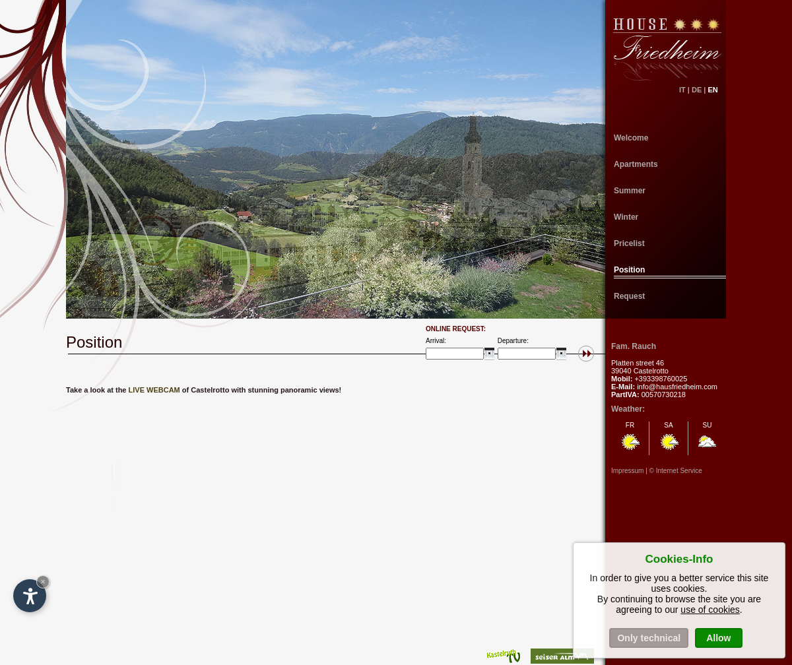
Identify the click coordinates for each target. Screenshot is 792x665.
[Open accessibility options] (29, 595)
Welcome (631, 137)
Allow (718, 638)
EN (717, 90)
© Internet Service (675, 470)
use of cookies (710, 609)
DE (697, 90)
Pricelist (629, 243)
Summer (629, 190)
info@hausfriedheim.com (677, 387)
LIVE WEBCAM (154, 390)
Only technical (648, 638)
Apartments (636, 164)
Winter (626, 217)
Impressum (627, 470)
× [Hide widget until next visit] (43, 581)
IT (682, 90)
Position (629, 269)
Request (629, 296)
